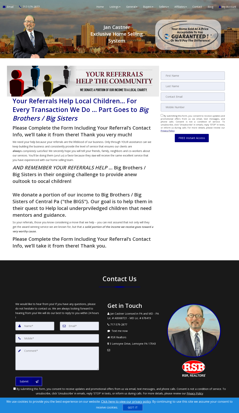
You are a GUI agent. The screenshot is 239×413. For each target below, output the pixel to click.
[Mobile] (193, 107)
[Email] (193, 96)
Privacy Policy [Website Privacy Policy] (168, 130)
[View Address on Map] (134, 343)
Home (100, 7)
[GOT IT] (132, 407)
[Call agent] (28, 7)
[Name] (34, 326)
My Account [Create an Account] (227, 7)
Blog (210, 7)
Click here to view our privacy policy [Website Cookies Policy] (126, 401)
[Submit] (28, 381)
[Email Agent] (9, 7)
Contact (197, 7)
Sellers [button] (164, 7)
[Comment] (57, 358)
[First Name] (193, 75)
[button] (192, 138)
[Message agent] (134, 331)
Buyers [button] (148, 7)
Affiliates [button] (180, 7)
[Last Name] (193, 86)
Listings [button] (115, 7)
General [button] (131, 7)
